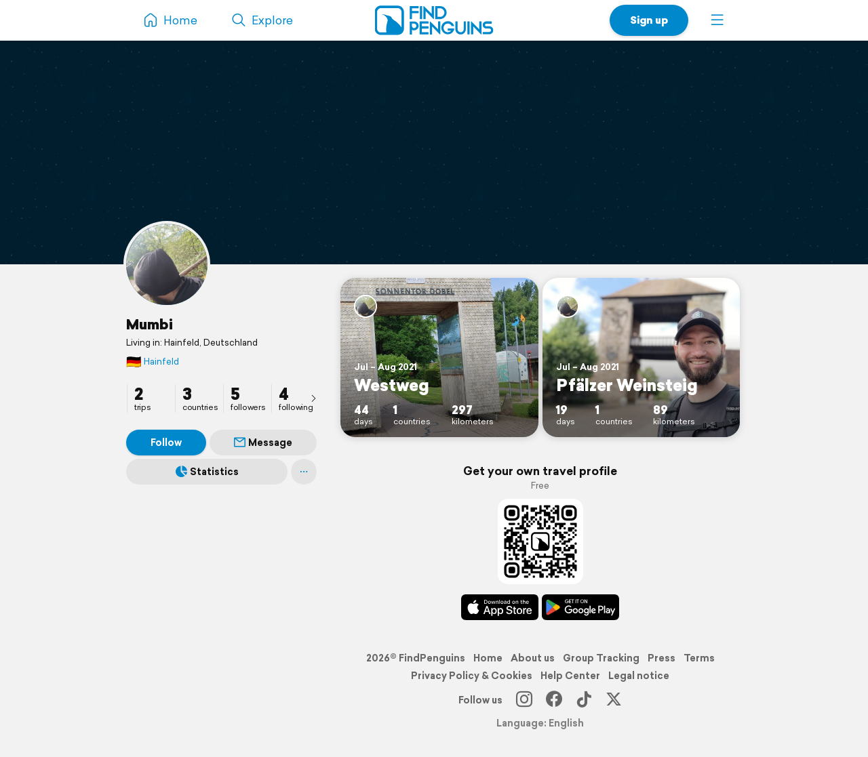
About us (533, 658)
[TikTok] (584, 700)
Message (263, 442)
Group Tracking (601, 658)
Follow (166, 442)
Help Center (570, 675)
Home (487, 658)
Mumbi (149, 324)
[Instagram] (524, 700)
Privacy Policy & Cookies (471, 675)
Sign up (649, 20)
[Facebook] (554, 700)
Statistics (207, 471)
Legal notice (638, 675)
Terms (699, 658)
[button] (717, 20)
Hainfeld (152, 361)
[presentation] (313, 398)
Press (661, 658)
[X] (614, 700)
